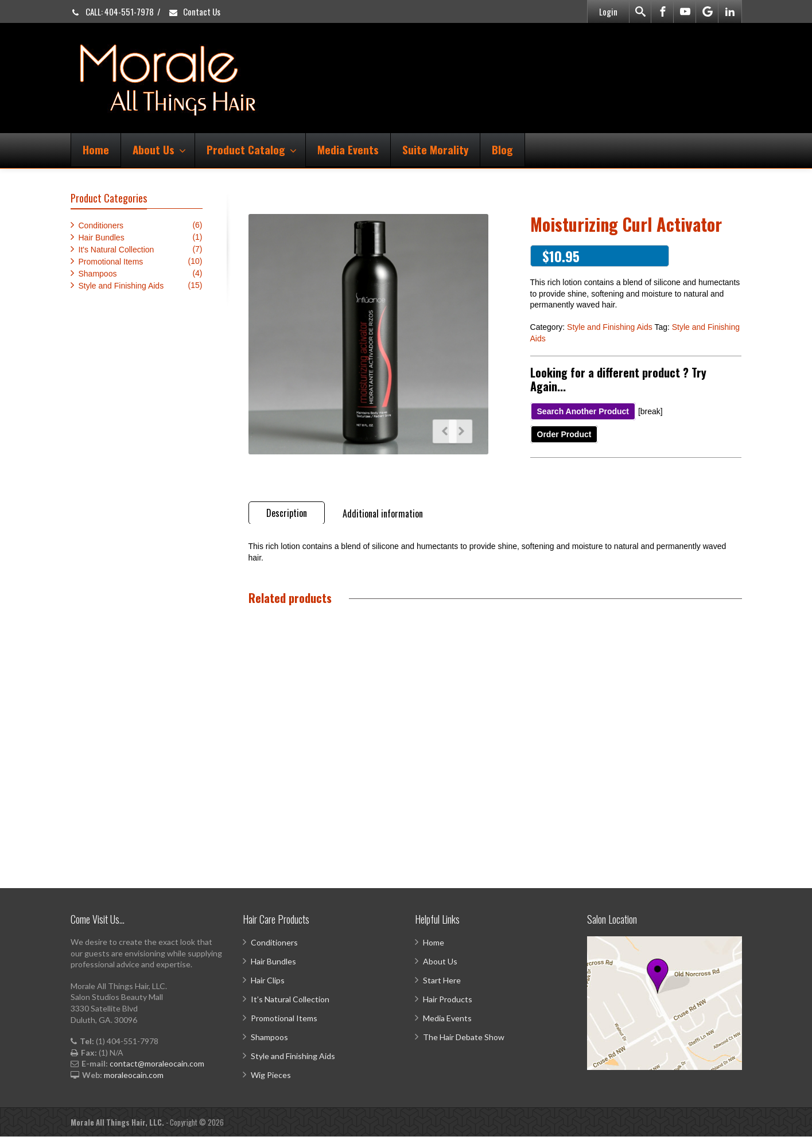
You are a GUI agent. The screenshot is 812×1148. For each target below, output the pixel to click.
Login (608, 11)
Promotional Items (111, 261)
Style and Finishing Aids (609, 327)
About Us (159, 149)
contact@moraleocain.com (157, 1075)
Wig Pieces (271, 1086)
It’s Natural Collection (290, 1010)
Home (96, 149)
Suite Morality (435, 149)
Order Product (564, 434)
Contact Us (194, 11)
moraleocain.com (134, 1086)
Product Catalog (252, 149)
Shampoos (98, 273)
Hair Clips (268, 992)
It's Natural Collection (116, 249)
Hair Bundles (102, 237)
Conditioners (101, 225)
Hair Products (447, 1010)
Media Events (348, 149)
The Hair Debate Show (463, 1048)
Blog (502, 149)
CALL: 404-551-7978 (112, 11)
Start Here (442, 992)
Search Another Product (583, 411)
